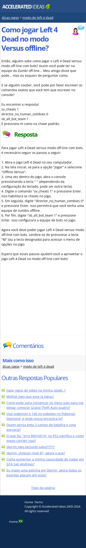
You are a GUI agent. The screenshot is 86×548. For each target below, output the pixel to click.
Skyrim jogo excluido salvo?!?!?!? (30, 447)
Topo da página (43, 488)
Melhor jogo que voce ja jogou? (30, 396)
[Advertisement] (41, 300)
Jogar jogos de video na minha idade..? (36, 390)
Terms (38, 502)
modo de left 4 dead (37, 17)
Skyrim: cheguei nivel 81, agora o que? (35, 453)
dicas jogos (10, 17)
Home (29, 502)
